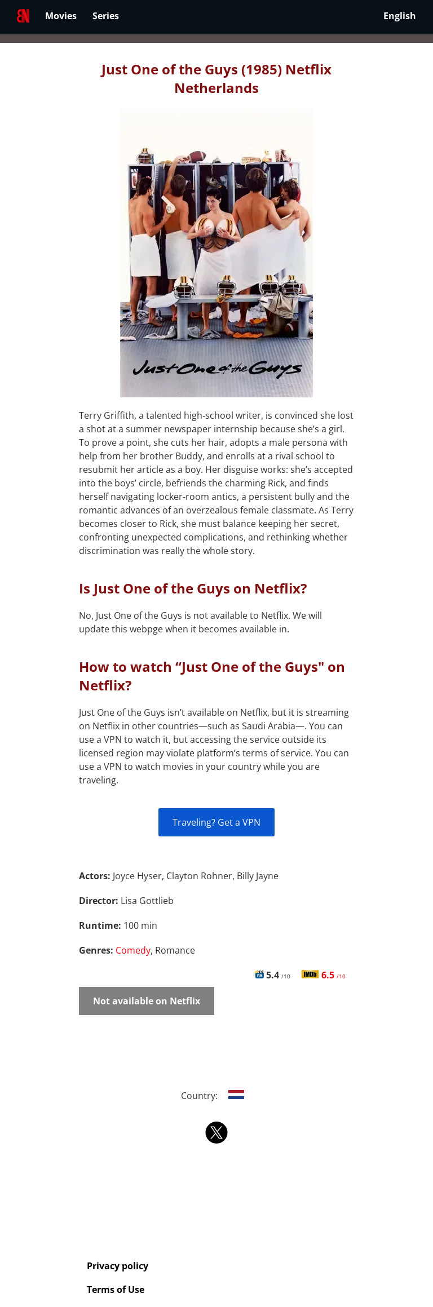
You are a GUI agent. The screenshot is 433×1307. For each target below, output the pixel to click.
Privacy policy (117, 1266)
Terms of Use (115, 1289)
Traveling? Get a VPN (216, 822)
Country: (217, 1095)
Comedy (133, 950)
